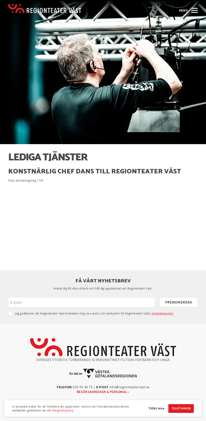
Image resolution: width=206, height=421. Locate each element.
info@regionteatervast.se (129, 387)
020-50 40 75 (83, 387)
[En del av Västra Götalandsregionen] (103, 373)
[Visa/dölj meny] (194, 10)
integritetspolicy (162, 313)
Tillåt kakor (181, 408)
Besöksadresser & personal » (103, 392)
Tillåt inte (156, 408)
